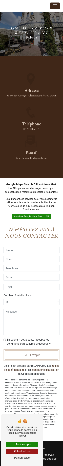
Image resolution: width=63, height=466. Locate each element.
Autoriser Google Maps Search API (31, 216)
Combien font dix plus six (19, 292)
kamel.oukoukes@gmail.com (31, 155)
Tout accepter (22, 444)
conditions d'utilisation (45, 367)
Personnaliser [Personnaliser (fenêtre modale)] (22, 457)
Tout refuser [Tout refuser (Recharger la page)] (22, 451)
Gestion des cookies (44, 458)
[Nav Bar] (55, 6)
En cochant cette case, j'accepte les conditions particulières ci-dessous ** (29, 338)
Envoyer (35, 352)
